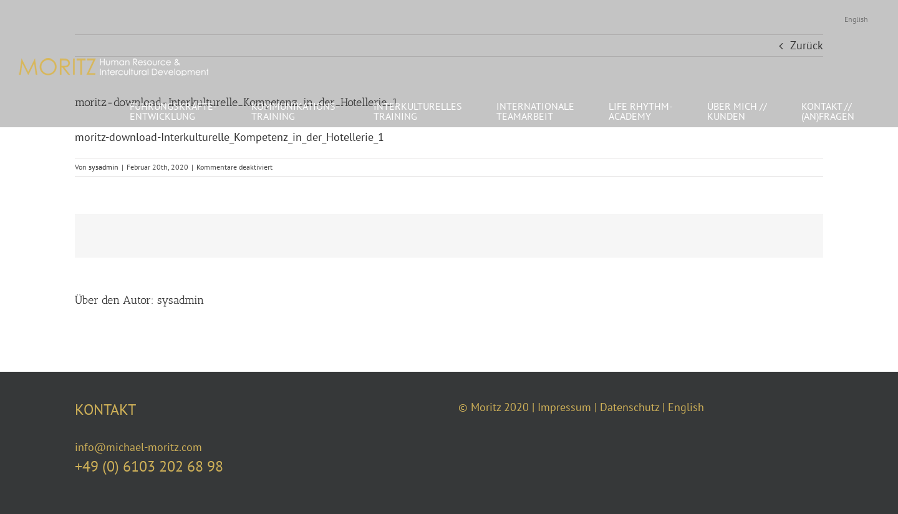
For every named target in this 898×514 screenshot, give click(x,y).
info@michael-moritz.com (138, 447)
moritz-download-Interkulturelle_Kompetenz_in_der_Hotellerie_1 (229, 137)
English (686, 407)
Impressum (564, 407)
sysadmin (103, 167)
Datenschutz (629, 407)
